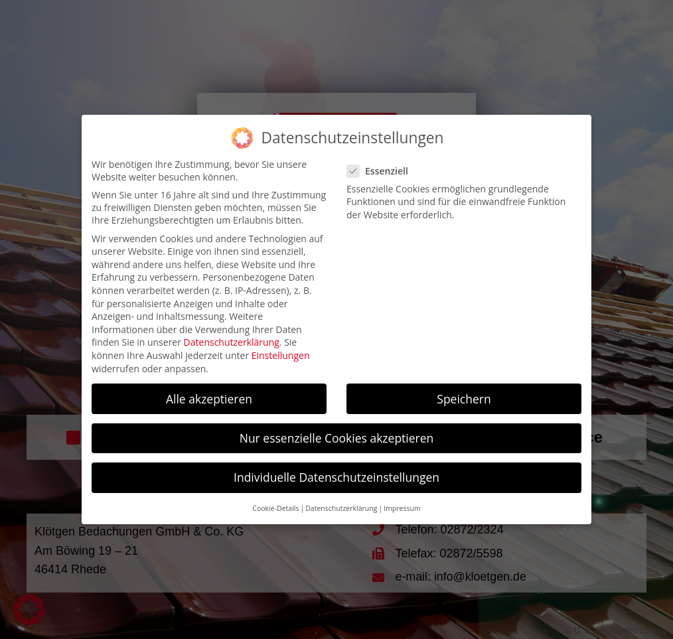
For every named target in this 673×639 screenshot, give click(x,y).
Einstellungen (281, 355)
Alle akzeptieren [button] (209, 399)
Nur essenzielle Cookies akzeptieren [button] (337, 438)
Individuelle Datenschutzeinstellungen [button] (336, 477)
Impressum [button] (402, 508)
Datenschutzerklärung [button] (341, 508)
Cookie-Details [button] (275, 508)
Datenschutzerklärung (231, 342)
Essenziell (383, 171)
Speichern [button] (463, 399)
